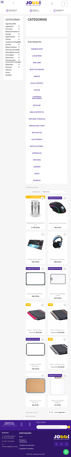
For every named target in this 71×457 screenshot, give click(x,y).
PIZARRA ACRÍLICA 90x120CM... (35, 365)
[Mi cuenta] (52, 3)
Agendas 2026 (10, 24)
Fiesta (7, 72)
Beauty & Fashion (11, 32)
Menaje (8, 34)
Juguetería (9, 26)
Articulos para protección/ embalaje (13, 61)
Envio (21, 437)
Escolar (8, 45)
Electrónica (9, 58)
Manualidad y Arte (11, 52)
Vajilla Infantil (10, 37)
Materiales (9, 65)
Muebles (8, 75)
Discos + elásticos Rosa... (35, 330)
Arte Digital (9, 55)
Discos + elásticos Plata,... (58, 364)
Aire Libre (8, 29)
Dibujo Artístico (11, 47)
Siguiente (62, 412)
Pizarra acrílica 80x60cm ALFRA (57, 294)
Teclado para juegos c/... (35, 259)
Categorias (12, 19)
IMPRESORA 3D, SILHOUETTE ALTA (35, 224)
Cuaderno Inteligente (13, 42)
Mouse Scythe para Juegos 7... (57, 224)
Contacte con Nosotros (26, 445)
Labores (8, 70)
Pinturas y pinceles (12, 50)
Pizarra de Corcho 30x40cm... (35, 401)
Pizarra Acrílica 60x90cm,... (35, 294)
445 (56, 412)
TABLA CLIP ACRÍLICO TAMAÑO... (57, 401)
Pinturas (8, 67)
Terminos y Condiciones (23, 441)
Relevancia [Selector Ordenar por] (54, 192)
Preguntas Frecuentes (26, 448)
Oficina (8, 39)
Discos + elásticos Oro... (57, 330)
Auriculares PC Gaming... (57, 259)
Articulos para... (37, 146)
